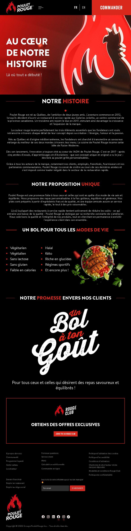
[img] (43, 517)
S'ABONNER (77, 488)
